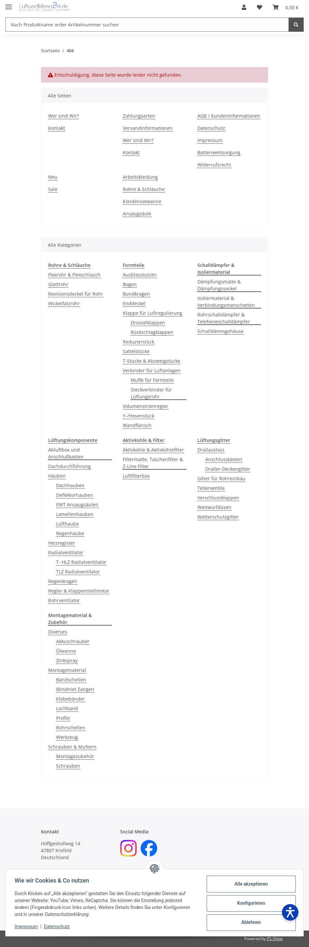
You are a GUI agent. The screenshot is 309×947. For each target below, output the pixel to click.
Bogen (130, 284)
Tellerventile (211, 488)
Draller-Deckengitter (227, 469)
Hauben (57, 476)
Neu (52, 177)
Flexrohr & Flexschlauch (74, 275)
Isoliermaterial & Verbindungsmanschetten (226, 301)
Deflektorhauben (74, 495)
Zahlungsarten (139, 116)
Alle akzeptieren (249, 884)
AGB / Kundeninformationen (228, 116)
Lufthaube (67, 524)
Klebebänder (70, 699)
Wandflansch (137, 425)
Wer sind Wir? (63, 116)
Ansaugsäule (137, 213)
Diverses (57, 632)
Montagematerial (67, 670)
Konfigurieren (249, 903)
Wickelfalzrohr (64, 303)
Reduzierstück (138, 342)
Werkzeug (67, 737)
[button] (244, 7)
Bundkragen (136, 294)
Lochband (67, 708)
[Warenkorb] (285, 7)
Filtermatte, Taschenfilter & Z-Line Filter (153, 462)
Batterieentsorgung (218, 152)
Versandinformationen (148, 128)
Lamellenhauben (74, 514)
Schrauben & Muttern (72, 747)
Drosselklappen (148, 322)
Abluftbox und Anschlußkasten (66, 453)
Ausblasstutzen (140, 275)
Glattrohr (58, 284)
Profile (63, 718)
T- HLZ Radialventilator (81, 562)
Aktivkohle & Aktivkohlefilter (153, 450)
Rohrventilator (64, 600)
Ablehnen (249, 922)
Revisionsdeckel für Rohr (75, 294)
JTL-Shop (275, 938)
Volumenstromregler (145, 406)
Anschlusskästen (223, 459)
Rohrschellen (70, 727)
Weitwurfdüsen (214, 507)
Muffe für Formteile (152, 380)
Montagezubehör (75, 756)
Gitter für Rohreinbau (221, 478)
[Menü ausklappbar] (8, 4)
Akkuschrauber (72, 641)
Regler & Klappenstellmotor (78, 591)
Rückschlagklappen (152, 332)
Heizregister (61, 543)
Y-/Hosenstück (138, 416)
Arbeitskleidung (140, 177)
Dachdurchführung (69, 466)
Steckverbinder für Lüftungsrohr (151, 393)
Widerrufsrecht (214, 165)
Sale (52, 189)
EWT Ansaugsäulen (77, 504)
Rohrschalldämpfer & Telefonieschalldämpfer (223, 318)
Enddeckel (134, 303)
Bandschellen (71, 679)
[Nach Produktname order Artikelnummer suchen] (147, 25)
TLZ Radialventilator (78, 571)
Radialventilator (65, 552)
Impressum (27, 926)
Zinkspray (67, 660)
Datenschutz (58, 926)
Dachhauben (70, 485)
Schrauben (68, 766)
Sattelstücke (136, 351)
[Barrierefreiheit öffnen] (290, 912)
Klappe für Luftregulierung (152, 313)
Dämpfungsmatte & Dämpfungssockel (219, 285)
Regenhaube (70, 533)
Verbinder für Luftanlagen (152, 370)
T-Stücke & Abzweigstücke (151, 361)
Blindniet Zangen (75, 689)
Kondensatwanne (142, 201)
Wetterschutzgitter (218, 517)
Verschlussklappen (218, 497)
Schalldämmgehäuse (220, 331)
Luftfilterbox (136, 476)
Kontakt (56, 128)
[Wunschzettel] (259, 7)
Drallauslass (210, 450)
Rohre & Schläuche (144, 189)
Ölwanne (66, 651)
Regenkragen (62, 581)
